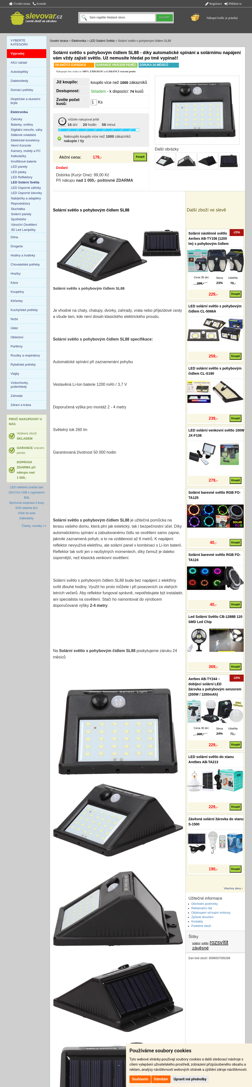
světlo (205, 943)
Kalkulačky (18, 156)
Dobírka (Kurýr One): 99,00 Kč (82, 175)
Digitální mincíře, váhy (26, 130)
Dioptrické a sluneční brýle (25, 101)
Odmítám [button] (161, 1079)
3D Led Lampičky (23, 230)
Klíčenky (17, 301)
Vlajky (15, 373)
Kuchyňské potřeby (24, 310)
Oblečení (17, 337)
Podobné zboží (201, 926)
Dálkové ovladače (23, 135)
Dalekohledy (19, 81)
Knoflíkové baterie (23, 161)
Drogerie (17, 246)
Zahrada (16, 396)
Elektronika (79, 41)
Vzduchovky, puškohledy (20, 384)
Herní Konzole (21, 145)
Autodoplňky (19, 72)
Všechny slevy (232, 888)
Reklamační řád (201, 908)
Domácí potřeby (22, 90)
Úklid (14, 328)
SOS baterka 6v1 (26, 508)
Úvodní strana (19, 3)
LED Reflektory (21, 177)
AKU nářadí (19, 62)
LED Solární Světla (102, 41)
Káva (14, 282)
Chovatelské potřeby (25, 264)
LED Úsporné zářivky (26, 188)
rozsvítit (219, 942)
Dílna (14, 237)
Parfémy (16, 346)
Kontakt (39, 3)
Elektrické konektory (25, 140)
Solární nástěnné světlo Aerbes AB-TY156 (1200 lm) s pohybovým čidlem (209, 238)
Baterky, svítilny (22, 124)
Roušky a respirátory (25, 355)
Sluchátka (18, 209)
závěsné (200, 948)
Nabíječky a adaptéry (26, 198)
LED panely (19, 166)
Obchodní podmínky (204, 904)
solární (196, 943)
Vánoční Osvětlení (24, 224)
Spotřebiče (18, 219)
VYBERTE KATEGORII (19, 42)
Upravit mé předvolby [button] (189, 1079)
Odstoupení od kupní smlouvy (211, 912)
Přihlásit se (233, 3)
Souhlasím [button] (140, 1079)
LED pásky (18, 172)
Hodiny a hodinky (23, 255)
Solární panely (21, 214)
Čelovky (16, 119)
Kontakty (197, 921)
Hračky (15, 273)
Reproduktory (20, 203)
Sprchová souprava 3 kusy (26, 503)
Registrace (213, 3)
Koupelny (17, 292)
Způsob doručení (202, 917)
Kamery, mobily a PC (26, 151)
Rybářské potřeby (23, 364)
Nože (14, 319)
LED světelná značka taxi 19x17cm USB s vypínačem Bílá (26, 492)
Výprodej (17, 53)
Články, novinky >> (34, 526)
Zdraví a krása (21, 405)
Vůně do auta (26, 513)
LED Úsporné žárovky (26, 193)
